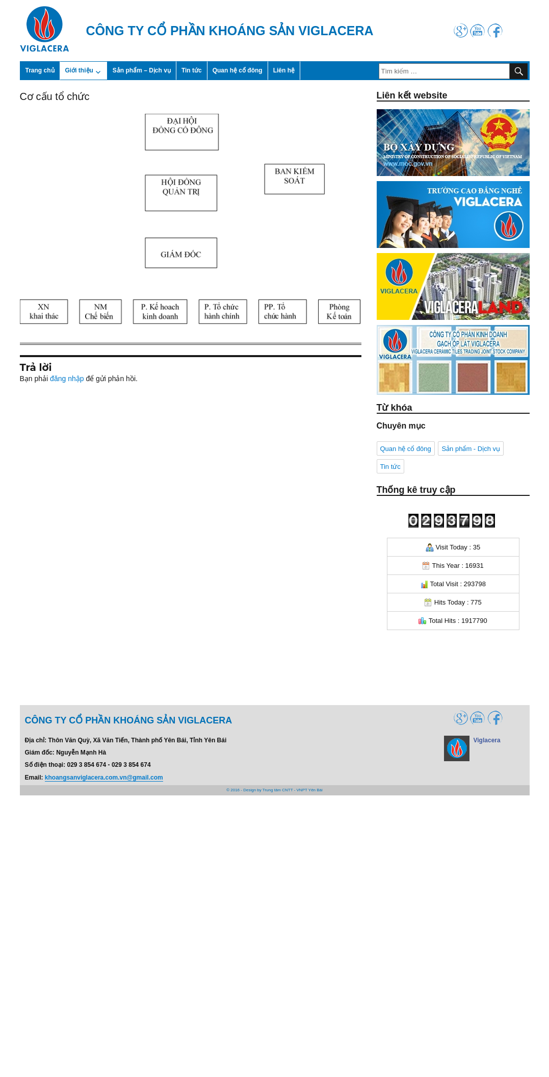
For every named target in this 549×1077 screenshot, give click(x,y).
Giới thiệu (79, 70)
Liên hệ (284, 70)
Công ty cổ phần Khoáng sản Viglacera (230, 30)
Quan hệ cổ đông (238, 70)
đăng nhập (67, 378)
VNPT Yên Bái (310, 790)
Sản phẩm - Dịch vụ (470, 449)
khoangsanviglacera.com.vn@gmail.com (104, 777)
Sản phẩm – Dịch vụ (142, 70)
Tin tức (191, 70)
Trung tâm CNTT (278, 790)
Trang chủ (40, 70)
